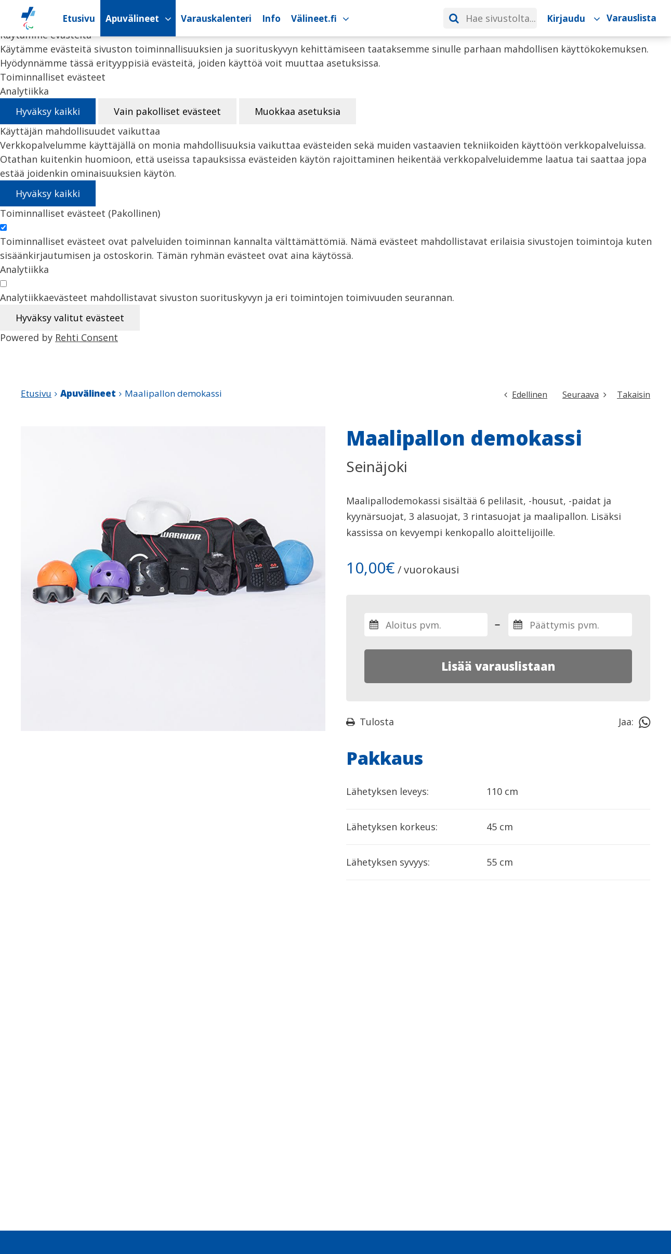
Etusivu (36, 393)
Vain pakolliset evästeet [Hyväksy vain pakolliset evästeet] (167, 111)
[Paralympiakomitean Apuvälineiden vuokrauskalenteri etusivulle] (28, 18)
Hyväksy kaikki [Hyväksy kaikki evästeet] (48, 111)
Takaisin (633, 394)
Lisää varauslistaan (498, 666)
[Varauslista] (631, 18)
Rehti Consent (86, 337)
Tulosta (370, 721)
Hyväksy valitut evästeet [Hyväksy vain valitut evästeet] (70, 317)
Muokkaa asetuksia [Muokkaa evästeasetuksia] (297, 111)
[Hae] (453, 18)
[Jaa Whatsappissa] (644, 721)
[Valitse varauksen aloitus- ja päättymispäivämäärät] (426, 624)
